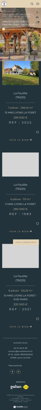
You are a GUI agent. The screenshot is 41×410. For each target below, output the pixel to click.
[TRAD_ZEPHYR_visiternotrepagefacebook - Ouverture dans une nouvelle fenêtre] (12, 372)
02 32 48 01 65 (20, 348)
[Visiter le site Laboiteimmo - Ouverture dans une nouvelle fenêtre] (20, 405)
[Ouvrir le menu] (37, 4)
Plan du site (25, 398)
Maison (11, 40)
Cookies (26, 401)
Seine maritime (14, 16)
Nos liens (28, 400)
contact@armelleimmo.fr (20, 351)
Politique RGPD (17, 401)
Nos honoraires (16, 398)
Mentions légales (14, 400)
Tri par (19, 47)
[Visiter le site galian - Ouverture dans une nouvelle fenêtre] (15, 387)
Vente (4, 16)
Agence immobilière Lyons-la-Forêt (16, 14)
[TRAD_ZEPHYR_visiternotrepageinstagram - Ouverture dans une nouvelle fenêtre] (18, 372)
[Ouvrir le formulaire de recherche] (32, 4)
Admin (23, 400)
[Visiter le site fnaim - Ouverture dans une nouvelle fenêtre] (26, 387)
